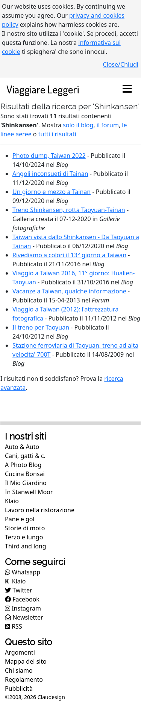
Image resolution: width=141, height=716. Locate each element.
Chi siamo (19, 670)
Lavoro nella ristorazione (39, 510)
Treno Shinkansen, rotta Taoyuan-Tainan (68, 210)
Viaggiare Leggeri (42, 89)
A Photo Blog (23, 465)
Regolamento (24, 679)
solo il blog (78, 125)
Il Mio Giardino (26, 483)
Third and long (25, 546)
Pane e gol (20, 519)
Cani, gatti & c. (25, 456)
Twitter (18, 590)
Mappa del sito (26, 661)
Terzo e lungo (24, 537)
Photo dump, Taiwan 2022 (49, 155)
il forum (108, 125)
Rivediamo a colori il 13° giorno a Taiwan (69, 255)
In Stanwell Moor (29, 492)
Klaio (12, 501)
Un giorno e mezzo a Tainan (51, 192)
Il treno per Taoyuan (40, 327)
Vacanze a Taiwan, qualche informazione (69, 291)
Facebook (22, 599)
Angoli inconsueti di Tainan (50, 173)
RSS (13, 626)
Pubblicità (19, 688)
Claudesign (51, 697)
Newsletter (24, 617)
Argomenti (20, 652)
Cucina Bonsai (25, 474)
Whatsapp (22, 572)
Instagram (23, 608)
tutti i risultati (57, 134)
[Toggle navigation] (127, 89)
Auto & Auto (22, 447)
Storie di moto (25, 528)
